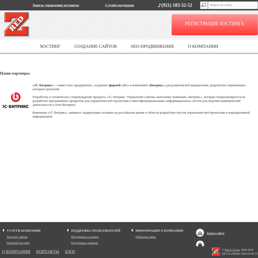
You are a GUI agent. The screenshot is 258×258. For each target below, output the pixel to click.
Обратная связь (146, 237)
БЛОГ (70, 251)
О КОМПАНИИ (203, 46)
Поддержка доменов (84, 243)
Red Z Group (232, 249)
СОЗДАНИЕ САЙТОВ (95, 46)
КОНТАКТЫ (47, 251)
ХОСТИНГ (50, 46)
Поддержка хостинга (85, 237)
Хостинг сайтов (17, 237)
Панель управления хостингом (56, 5)
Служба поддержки (119, 5)
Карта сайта (215, 233)
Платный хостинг (18, 243)
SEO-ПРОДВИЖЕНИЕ (152, 46)
